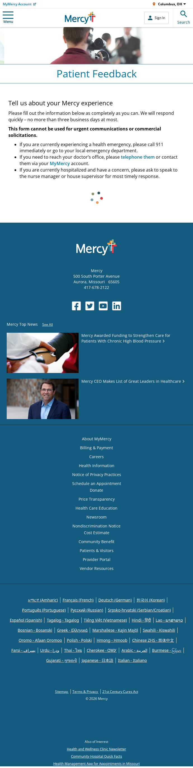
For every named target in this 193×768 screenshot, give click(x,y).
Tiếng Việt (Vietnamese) (105, 620)
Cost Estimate (96, 532)
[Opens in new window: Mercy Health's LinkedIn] (116, 305)
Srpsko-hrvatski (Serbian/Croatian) (139, 610)
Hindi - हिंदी (141, 620)
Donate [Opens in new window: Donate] (96, 490)
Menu (8, 17)
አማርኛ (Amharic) (43, 600)
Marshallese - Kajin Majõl (115, 630)
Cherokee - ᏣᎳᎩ (102, 650)
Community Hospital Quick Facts (96, 756)
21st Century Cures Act (120, 691)
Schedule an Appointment (96, 483)
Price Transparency (97, 499)
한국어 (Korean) (150, 600)
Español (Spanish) (26, 620)
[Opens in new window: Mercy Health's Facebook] (76, 305)
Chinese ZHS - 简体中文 (153, 640)
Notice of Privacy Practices (96, 474)
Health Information (96, 465)
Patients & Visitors (97, 550)
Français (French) (78, 600)
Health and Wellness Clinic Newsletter (96, 749)
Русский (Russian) (86, 610)
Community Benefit (96, 541)
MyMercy (60, 163)
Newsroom (96, 517)
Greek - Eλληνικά (72, 630)
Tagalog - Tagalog (63, 620)
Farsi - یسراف (23, 650)
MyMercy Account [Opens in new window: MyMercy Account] (17, 4)
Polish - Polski (79, 640)
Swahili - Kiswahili (159, 630)
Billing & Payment (96, 447)
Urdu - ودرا (50, 650)
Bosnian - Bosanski (35, 630)
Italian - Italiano (132, 660)
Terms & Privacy (85, 691)
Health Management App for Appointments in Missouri (96, 763)
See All (47, 324)
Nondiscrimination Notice (96, 526)
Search (183, 16)
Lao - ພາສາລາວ (169, 620)
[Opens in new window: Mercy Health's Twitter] (89, 305)
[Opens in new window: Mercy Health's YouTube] (103, 305)
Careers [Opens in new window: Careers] (96, 456)
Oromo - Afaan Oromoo (40, 640)
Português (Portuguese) (44, 610)
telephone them (138, 157)
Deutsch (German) (115, 600)
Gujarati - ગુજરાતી (61, 660)
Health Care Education (96, 508)
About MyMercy (96, 438)
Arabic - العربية (134, 650)
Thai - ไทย (73, 650)
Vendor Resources (97, 568)
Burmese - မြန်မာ (167, 650)
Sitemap (62, 691)
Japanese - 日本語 (97, 660)
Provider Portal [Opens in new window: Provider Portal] (96, 559)
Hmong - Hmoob (111, 640)
